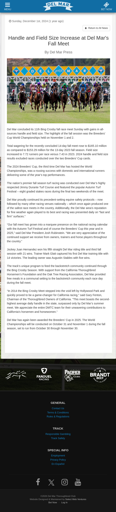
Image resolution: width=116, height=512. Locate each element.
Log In (64, 502)
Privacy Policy (58, 459)
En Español (58, 464)
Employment (58, 455)
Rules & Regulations (58, 416)
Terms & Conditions (58, 412)
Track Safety (58, 438)
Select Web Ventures (75, 499)
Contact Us (58, 408)
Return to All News (96, 28)
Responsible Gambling (58, 434)
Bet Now (52, 502)
